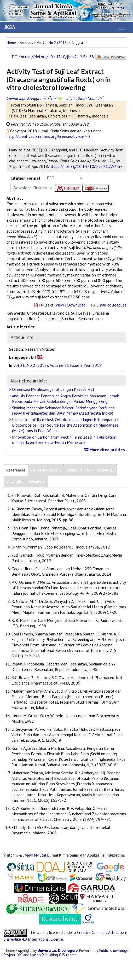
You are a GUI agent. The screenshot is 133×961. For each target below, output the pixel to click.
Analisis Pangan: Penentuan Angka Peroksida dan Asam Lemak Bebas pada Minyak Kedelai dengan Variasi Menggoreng (65, 398)
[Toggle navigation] (121, 27)
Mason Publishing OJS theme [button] (53, 954)
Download (76, 305)
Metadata (36, 481)
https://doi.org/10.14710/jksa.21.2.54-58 (57, 56)
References (16, 470)
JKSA (9, 27)
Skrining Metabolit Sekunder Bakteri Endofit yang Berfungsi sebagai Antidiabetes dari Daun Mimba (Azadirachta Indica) (63, 410)
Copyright (14, 481)
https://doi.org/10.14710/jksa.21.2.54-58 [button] (86, 166)
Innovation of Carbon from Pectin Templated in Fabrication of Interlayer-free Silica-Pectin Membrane (63, 439)
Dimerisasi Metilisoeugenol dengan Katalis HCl (52, 389)
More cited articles (105, 449)
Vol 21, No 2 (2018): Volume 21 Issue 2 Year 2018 (57, 365)
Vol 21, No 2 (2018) (52, 42)
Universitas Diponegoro (58, 950)
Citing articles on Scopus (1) (90, 470)
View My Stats (36, 855)
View (60, 305)
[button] (8, 130)
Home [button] (11, 42)
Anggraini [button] (79, 42)
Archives (26, 42)
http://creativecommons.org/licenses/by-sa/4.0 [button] (48, 136)
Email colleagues (111, 305)
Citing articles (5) (45, 470)
